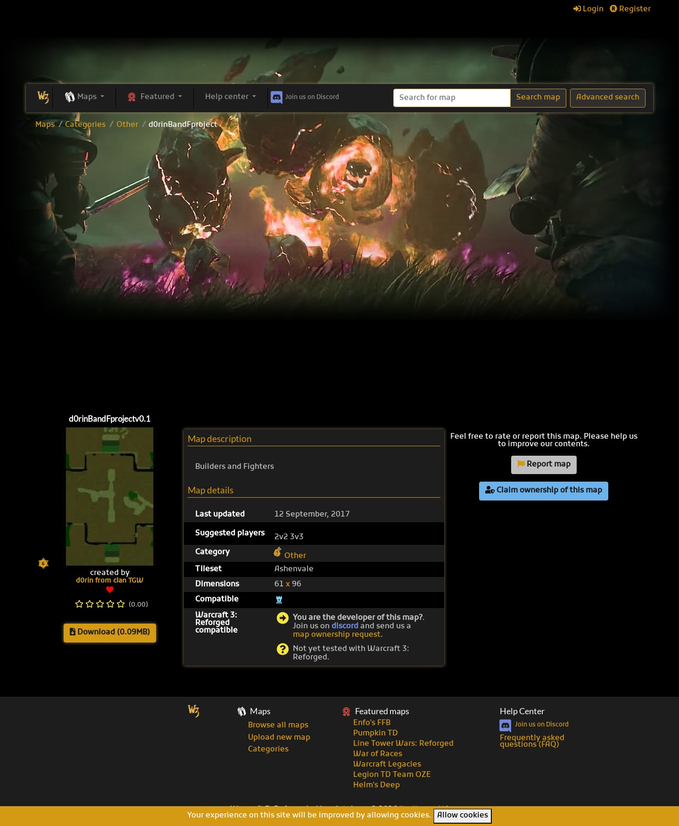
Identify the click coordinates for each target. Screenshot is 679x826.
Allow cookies (462, 815)
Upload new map (279, 738)
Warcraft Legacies (387, 764)
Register (630, 9)
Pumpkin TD (375, 733)
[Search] (452, 98)
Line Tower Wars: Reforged (403, 744)
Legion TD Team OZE (392, 775)
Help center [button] (227, 97)
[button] (84, 98)
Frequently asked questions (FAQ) (532, 742)
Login (588, 9)
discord (344, 626)
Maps (45, 125)
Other (127, 125)
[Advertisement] (339, 205)
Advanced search (607, 97)
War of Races (377, 754)
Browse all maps (278, 725)
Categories (85, 125)
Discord (304, 96)
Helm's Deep (376, 785)
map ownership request (337, 635)
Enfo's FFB (371, 723)
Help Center (522, 711)
